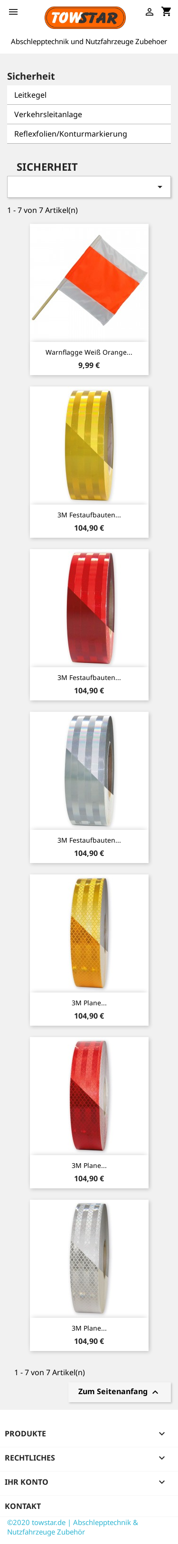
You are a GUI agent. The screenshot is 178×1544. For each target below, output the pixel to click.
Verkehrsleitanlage (48, 114)
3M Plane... (89, 1002)
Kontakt (23, 1506)
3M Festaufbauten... (89, 514)
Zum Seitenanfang (119, 1392)
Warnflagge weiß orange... (89, 352)
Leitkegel (30, 95)
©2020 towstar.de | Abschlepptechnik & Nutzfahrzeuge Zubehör (72, 1526)
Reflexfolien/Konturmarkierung (70, 134)
